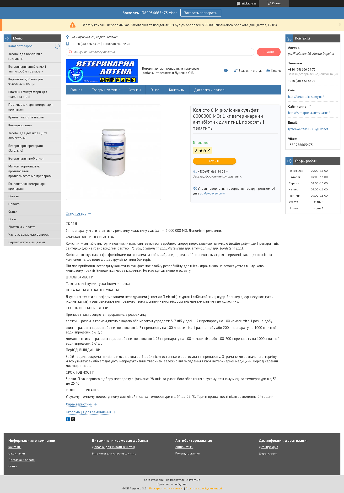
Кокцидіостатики (20, 125)
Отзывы (13, 196)
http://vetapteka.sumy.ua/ (306, 96)
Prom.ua (194, 480)
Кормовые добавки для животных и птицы (25, 81)
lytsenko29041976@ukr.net (308, 129)
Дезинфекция (268, 447)
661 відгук (249, 3)
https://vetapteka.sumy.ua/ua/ (309, 113)
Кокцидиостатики (187, 453)
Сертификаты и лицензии (26, 242)
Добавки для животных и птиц (113, 447)
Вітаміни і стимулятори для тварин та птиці (27, 94)
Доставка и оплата (21, 227)
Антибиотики (184, 447)
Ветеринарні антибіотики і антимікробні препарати (27, 68)
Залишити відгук (250, 71)
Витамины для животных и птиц (114, 453)
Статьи (12, 211)
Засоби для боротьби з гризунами (25, 56)
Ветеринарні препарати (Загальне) (25, 148)
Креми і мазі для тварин (26, 117)
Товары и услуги (104, 90)
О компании (16, 453)
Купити (214, 161)
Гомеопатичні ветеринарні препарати (27, 186)
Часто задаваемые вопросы (28, 234)
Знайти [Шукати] (268, 52)
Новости (14, 204)
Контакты (176, 90)
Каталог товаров (20, 46)
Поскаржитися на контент (166, 488)
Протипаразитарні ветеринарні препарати (30, 106)
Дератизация (268, 453)
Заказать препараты (200, 12)
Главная (76, 90)
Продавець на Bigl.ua (172, 484)
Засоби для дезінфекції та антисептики (27, 135)
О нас (12, 219)
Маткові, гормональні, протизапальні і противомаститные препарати (30, 171)
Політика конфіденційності (204, 488)
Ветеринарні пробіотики (25, 158)
